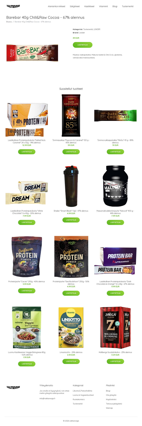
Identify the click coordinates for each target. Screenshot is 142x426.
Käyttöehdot (111, 400)
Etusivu (9, 23)
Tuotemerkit (127, 7)
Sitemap (109, 409)
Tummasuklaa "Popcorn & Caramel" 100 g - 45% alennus (71, 142)
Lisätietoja (83, 46)
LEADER (97, 30)
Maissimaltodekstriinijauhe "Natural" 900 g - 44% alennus (115, 213)
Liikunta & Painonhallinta (82, 392)
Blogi (114, 7)
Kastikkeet (89, 7)
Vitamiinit (103, 7)
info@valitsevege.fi (47, 400)
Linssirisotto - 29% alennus (71, 353)
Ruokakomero (79, 400)
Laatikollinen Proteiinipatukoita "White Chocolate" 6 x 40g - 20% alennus (27, 213)
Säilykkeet (75, 7)
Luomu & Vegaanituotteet (83, 396)
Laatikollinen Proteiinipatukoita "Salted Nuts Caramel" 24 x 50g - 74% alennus (26, 142)
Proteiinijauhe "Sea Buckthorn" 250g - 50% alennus (71, 284)
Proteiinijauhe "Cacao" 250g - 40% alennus (26, 283)
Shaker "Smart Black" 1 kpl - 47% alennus (71, 212)
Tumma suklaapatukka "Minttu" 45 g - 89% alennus (115, 142)
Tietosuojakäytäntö (114, 405)
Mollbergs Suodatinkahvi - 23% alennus (115, 353)
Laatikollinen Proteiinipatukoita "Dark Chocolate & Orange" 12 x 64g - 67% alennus (115, 284)
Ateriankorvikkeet (56, 7)
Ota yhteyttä (111, 396)
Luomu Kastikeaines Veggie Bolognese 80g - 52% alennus (26, 354)
